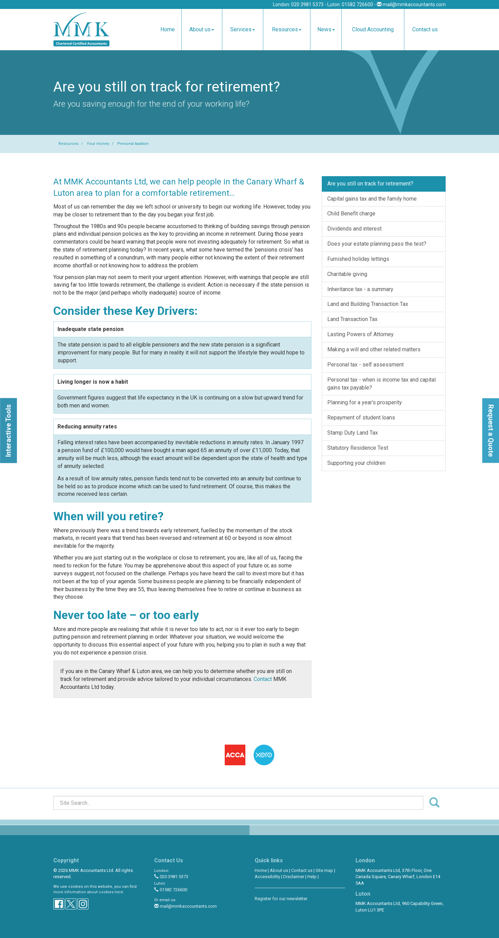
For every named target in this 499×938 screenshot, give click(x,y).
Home (167, 29)
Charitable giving (347, 274)
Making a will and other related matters (374, 349)
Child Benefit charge (351, 213)
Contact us (425, 29)
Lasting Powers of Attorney (360, 334)
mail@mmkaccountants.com (414, 4)
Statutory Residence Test (357, 448)
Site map (324, 870)
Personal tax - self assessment (365, 364)
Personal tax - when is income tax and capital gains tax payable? (381, 383)
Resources (286, 29)
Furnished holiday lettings (358, 259)
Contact (263, 679)
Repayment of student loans (361, 417)
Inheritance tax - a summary (360, 289)
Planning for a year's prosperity (364, 402)
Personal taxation (133, 143)
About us (201, 29)
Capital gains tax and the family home (372, 198)
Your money (98, 143)
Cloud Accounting (373, 29)
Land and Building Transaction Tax (367, 304)
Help (312, 876)
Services (242, 29)
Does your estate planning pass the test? (376, 244)
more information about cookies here (88, 892)
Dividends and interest (354, 228)
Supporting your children (356, 463)
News (326, 29)
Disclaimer (293, 876)
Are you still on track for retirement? (370, 183)
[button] (8, 430)
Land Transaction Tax (352, 319)
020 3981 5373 (171, 876)
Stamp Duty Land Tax (352, 432)
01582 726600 (170, 889)
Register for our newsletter (281, 898)
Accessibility (267, 876)
